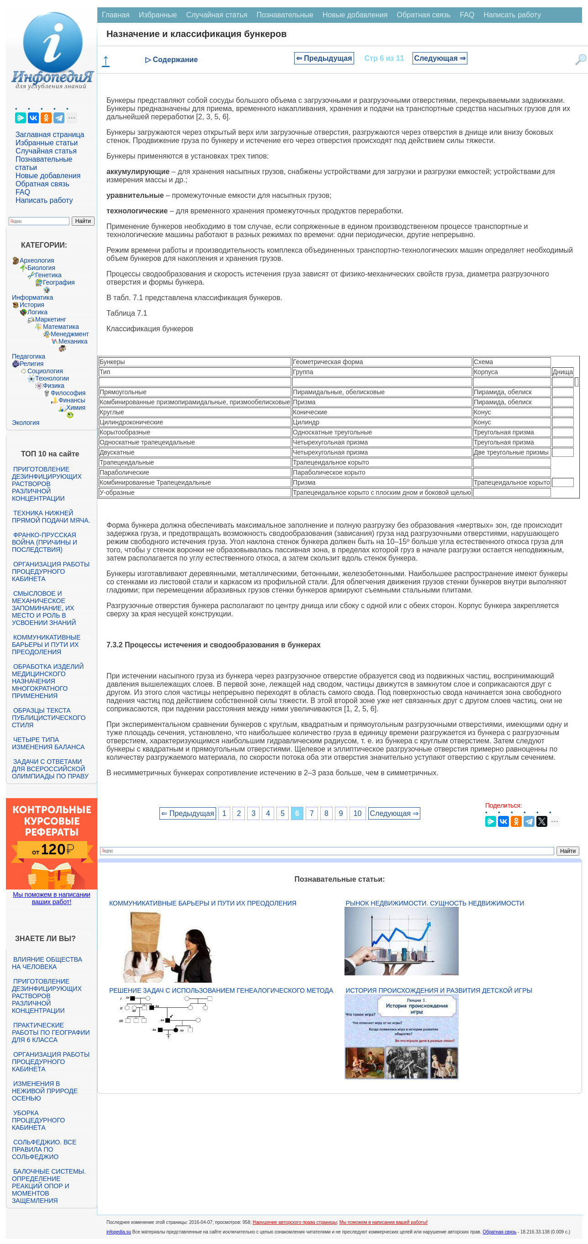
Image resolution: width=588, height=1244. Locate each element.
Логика (37, 312)
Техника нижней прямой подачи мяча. (51, 516)
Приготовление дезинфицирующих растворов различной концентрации (47, 484)
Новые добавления (48, 176)
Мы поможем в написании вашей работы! (383, 1222)
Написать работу (44, 200)
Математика (61, 326)
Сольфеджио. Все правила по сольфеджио (44, 1149)
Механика (73, 341)
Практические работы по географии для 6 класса (51, 1032)
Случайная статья (46, 151)
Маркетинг (50, 319)
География (59, 282)
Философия (68, 393)
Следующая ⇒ (440, 58)
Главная (116, 15)
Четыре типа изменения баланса (48, 743)
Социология (45, 371)
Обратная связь (42, 184)
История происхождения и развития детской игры (439, 990)
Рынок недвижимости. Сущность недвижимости (435, 903)
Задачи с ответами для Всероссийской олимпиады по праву (50, 769)
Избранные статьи (47, 143)
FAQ (23, 192)
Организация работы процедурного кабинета (51, 571)
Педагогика (28, 356)
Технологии (52, 378)
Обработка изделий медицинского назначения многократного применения (48, 681)
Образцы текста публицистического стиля (48, 718)
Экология (25, 422)
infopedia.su (118, 1231)
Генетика (48, 275)
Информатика (32, 297)
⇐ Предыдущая (324, 58)
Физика (53, 385)
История (32, 304)
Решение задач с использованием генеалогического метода (221, 990)
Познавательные (284, 15)
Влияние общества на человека (47, 963)
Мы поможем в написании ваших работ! (51, 898)
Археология (37, 260)
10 (358, 813)
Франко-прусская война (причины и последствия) (44, 542)
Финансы (71, 400)
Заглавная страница (50, 134)
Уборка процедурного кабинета (38, 1120)
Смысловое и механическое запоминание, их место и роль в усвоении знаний (44, 608)
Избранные (158, 15)
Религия (32, 363)
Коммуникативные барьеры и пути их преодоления (46, 645)
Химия (75, 407)
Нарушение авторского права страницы (295, 1222)
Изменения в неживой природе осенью (45, 1091)
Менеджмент (70, 334)
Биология (41, 267)
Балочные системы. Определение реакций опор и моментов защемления (49, 1186)
